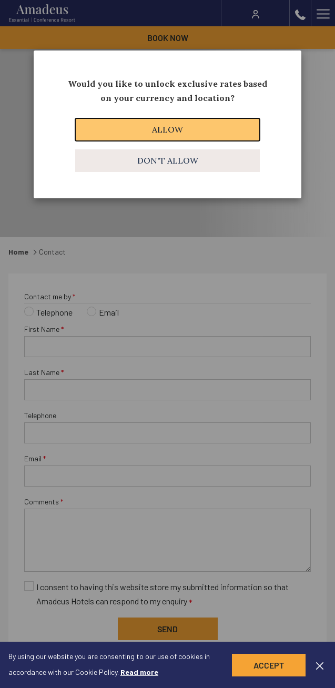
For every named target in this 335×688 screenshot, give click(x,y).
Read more (139, 671)
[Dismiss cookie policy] (320, 665)
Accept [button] (268, 665)
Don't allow (167, 160)
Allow (167, 129)
